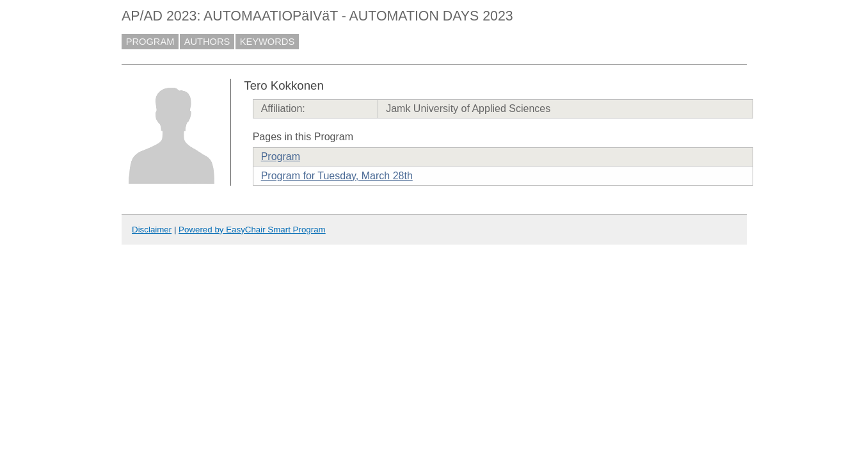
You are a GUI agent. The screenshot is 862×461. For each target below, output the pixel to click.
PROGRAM (150, 41)
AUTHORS (207, 41)
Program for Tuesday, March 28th (337, 175)
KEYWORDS (267, 41)
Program (280, 156)
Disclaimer (152, 229)
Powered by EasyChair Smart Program (252, 229)
